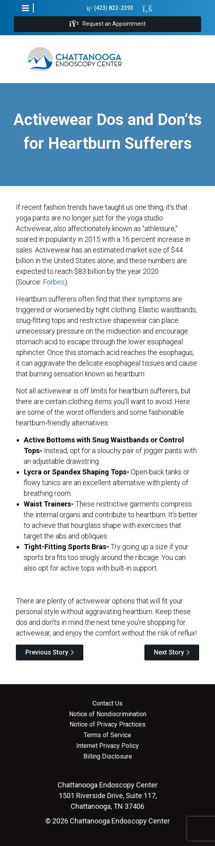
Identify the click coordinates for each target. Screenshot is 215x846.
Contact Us (107, 703)
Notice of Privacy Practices (107, 724)
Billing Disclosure (107, 756)
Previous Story (46, 652)
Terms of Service (107, 735)
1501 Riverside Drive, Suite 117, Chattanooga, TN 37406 (107, 795)
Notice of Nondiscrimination (107, 714)
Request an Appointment (107, 24)
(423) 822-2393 (110, 8)
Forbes (54, 282)
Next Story (169, 652)
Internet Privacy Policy (107, 746)
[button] (25, 8)
